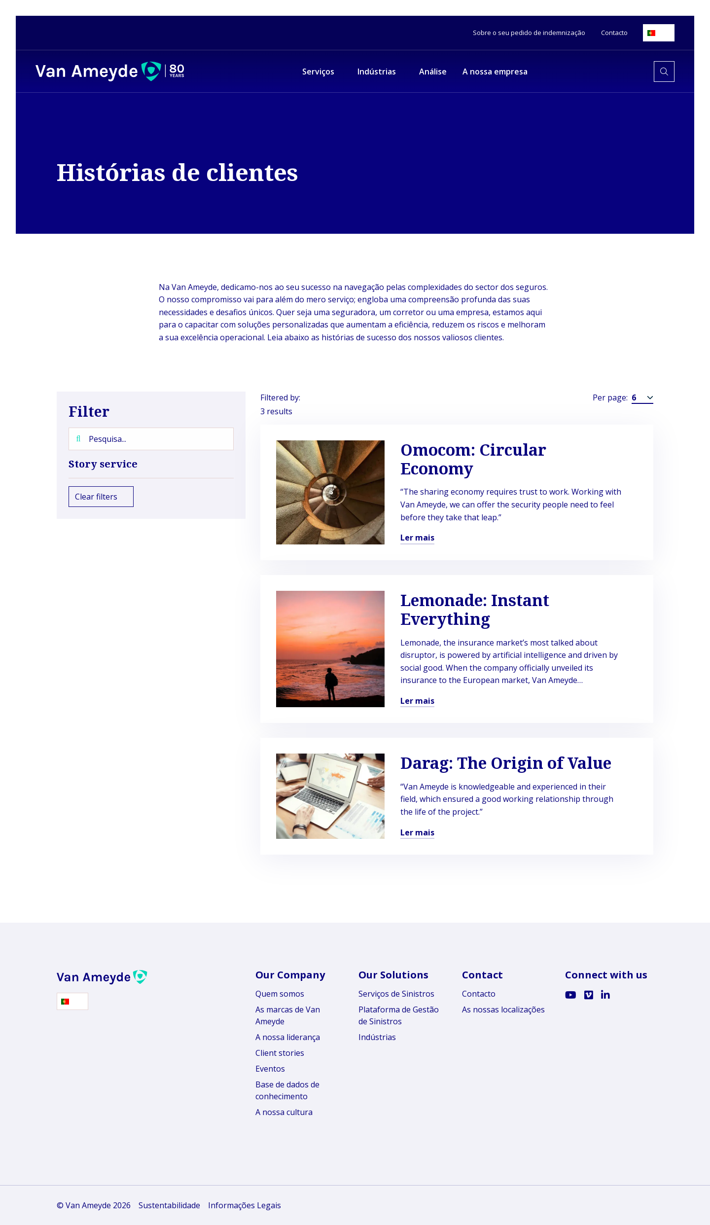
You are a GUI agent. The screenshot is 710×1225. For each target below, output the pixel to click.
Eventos (270, 1068)
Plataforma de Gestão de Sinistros (398, 1015)
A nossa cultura (284, 1112)
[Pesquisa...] (151, 439)
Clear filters (101, 496)
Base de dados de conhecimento (287, 1090)
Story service (151, 464)
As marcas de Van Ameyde (287, 1015)
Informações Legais (244, 1205)
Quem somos (279, 993)
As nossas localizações (503, 1009)
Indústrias (377, 1037)
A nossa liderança (287, 1037)
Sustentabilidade (169, 1205)
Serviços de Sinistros (396, 993)
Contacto (479, 993)
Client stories (279, 1052)
